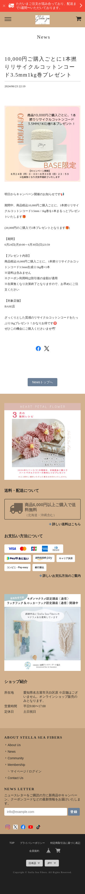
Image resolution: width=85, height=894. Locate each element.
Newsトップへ (42, 382)
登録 (74, 812)
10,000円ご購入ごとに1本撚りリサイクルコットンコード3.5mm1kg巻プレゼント (41, 67)
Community (16, 758)
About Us (14, 745)
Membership (16, 765)
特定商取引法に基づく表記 (65, 843)
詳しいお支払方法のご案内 (62, 576)
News (12, 751)
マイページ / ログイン (26, 771)
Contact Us (15, 778)
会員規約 (34, 850)
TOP (11, 843)
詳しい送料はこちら (66, 524)
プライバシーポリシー (32, 843)
